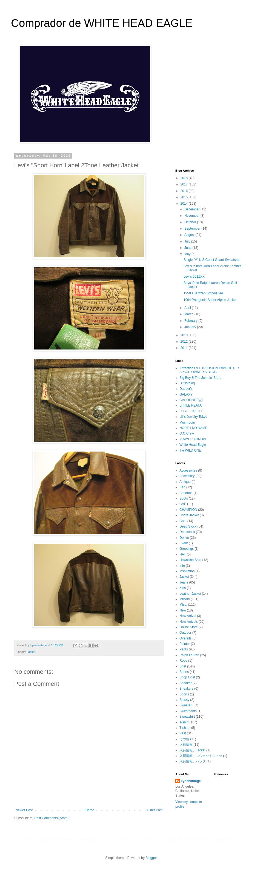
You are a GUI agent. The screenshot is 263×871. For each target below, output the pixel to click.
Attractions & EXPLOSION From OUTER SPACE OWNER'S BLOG (209, 370)
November (192, 216)
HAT (182, 554)
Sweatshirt (187, 716)
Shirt (182, 666)
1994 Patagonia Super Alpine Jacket (210, 300)
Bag (182, 487)
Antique (185, 482)
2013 (185, 335)
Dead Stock (187, 526)
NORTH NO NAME (193, 428)
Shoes (184, 672)
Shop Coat (187, 677)
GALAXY (186, 394)
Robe (183, 661)
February (191, 321)
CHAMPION (188, 510)
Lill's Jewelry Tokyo (193, 417)
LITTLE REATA (190, 405)
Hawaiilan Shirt (190, 560)
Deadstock (187, 532)
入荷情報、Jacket (192, 750)
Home (89, 810)
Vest (182, 733)
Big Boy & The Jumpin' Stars (200, 378)
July (187, 241)
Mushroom (187, 422)
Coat (182, 521)
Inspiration (187, 571)
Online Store (188, 627)
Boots (183, 498)
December (192, 209)
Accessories (188, 470)
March (189, 314)
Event (183, 543)
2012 (185, 341)
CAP (182, 504)
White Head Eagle (192, 445)
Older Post (154, 810)
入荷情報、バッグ (192, 761)
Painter (184, 644)
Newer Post (24, 810)
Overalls (185, 638)
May (187, 254)
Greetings (186, 549)
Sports (184, 694)
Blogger (151, 858)
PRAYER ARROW (192, 439)
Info (182, 566)
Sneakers (186, 688)
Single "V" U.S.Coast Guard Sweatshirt (212, 260)
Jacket (31, 651)
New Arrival (187, 616)
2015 (185, 197)
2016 (185, 191)
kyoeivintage (191, 781)
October (190, 222)
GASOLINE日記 (191, 400)
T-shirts (184, 728)
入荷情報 (186, 744)
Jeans (183, 582)
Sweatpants (188, 711)
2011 (185, 348)
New (182, 610)
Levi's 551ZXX (194, 276)
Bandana (186, 493)
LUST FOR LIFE (191, 411)
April (188, 308)
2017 (185, 184)
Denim (184, 538)
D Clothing (187, 383)
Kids (182, 588)
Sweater (185, 705)
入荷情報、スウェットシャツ (200, 756)
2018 (185, 178)
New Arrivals (188, 622)
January (190, 327)
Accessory (187, 476)
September (192, 228)
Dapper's (186, 389)
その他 (184, 739)
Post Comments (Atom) (51, 818)
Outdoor (185, 633)
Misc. (183, 605)
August (190, 235)
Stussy (184, 700)
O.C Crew (186, 433)
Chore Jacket (189, 515)
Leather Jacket (190, 594)
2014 (185, 203)
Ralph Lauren (189, 655)
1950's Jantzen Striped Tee (203, 293)
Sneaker (185, 683)
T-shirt (183, 722)
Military (184, 599)
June (188, 248)
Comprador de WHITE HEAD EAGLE (101, 23)
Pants (183, 649)
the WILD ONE (190, 450)
